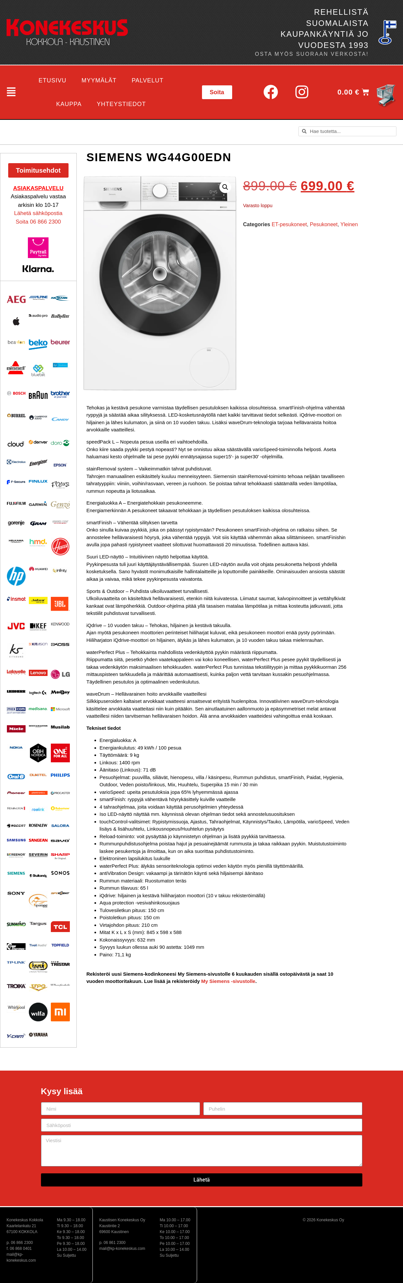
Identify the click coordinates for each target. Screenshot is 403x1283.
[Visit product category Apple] (16, 321)
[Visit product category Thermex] (16, 946)
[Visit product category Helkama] (16, 541)
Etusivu (52, 80)
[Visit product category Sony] (16, 893)
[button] (9, 92)
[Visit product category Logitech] (38, 693)
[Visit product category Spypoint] (60, 893)
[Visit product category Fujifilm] (16, 503)
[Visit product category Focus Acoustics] (60, 485)
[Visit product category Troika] (16, 986)
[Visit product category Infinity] (60, 570)
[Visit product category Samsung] (16, 840)
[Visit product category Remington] (16, 808)
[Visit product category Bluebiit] (38, 370)
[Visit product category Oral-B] (16, 776)
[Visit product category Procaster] (60, 793)
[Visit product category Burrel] (16, 415)
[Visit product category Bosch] (16, 393)
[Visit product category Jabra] (38, 600)
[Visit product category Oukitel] (38, 774)
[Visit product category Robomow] (60, 808)
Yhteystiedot (121, 104)
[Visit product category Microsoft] (60, 709)
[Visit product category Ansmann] (60, 298)
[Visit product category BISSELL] (16, 367)
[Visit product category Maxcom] (16, 710)
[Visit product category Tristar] (60, 963)
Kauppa (69, 104)
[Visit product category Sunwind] (16, 923)
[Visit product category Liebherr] (16, 691)
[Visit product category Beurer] (60, 342)
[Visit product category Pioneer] (16, 792)
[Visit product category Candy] (60, 419)
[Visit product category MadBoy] (60, 692)
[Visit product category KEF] (38, 627)
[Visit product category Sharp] (60, 856)
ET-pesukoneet (289, 224)
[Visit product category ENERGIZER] (38, 463)
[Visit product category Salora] (60, 826)
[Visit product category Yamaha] (38, 1035)
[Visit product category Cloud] (16, 443)
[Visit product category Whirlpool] (16, 1008)
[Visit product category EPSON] (60, 464)
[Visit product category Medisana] (38, 708)
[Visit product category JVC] (16, 626)
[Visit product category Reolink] (38, 809)
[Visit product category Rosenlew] (38, 825)
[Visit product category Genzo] (60, 505)
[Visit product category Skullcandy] (38, 875)
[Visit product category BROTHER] (60, 394)
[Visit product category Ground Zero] (60, 522)
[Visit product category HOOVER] (60, 547)
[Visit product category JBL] (60, 604)
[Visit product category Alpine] (38, 298)
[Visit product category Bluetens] (60, 365)
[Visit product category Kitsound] (16, 651)
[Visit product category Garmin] (38, 503)
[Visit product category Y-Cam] (16, 1036)
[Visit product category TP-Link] (16, 962)
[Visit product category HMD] (38, 543)
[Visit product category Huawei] (38, 569)
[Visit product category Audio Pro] (38, 315)
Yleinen (349, 224)
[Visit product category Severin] (38, 855)
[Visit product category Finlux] (38, 481)
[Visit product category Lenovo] (38, 673)
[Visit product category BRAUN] (38, 395)
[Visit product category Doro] (60, 443)
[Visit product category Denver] (38, 442)
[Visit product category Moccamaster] (38, 726)
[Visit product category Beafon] (16, 342)
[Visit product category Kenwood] (60, 624)
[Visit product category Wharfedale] (60, 985)
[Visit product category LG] (60, 674)
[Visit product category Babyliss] (60, 316)
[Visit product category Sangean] (38, 840)
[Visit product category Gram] (38, 523)
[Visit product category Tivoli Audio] (38, 945)
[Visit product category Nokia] (16, 747)
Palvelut (147, 80)
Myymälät (98, 80)
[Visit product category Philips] (60, 775)
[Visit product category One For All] (60, 753)
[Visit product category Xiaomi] (60, 1012)
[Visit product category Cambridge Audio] (38, 417)
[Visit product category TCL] (60, 926)
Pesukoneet (324, 224)
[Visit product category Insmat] (16, 599)
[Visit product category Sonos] (60, 873)
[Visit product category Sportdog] (38, 900)
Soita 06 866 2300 (38, 222)
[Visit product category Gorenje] (16, 523)
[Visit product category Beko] (38, 344)
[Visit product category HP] (16, 576)
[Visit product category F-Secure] (16, 482)
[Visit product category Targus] (38, 923)
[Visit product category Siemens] (16, 873)
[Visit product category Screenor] (16, 855)
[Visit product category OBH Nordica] (38, 753)
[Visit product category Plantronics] (38, 793)
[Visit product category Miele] (16, 728)
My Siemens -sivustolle (228, 981)
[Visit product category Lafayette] (16, 672)
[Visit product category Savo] (60, 840)
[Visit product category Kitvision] (38, 644)
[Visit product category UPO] (38, 987)
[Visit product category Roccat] (16, 826)
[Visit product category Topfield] (60, 945)
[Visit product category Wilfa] (38, 1012)
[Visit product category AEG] (16, 299)
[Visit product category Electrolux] (16, 462)
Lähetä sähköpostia (38, 213)
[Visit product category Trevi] (38, 967)
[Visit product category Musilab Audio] (60, 727)
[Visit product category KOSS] (60, 644)
